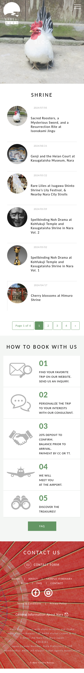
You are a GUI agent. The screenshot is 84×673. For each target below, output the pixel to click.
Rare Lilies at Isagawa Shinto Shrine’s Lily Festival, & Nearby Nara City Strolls (52, 190)
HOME (16, 578)
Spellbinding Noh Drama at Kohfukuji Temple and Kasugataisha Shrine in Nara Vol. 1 (52, 264)
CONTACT (56, 583)
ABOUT (33, 578)
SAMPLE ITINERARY (59, 578)
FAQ (42, 526)
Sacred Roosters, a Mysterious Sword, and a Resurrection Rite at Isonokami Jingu (50, 124)
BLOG (24, 583)
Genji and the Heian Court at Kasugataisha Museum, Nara (53, 158)
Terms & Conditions (29, 603)
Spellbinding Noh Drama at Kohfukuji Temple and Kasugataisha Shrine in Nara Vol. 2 (52, 226)
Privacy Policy (58, 603)
